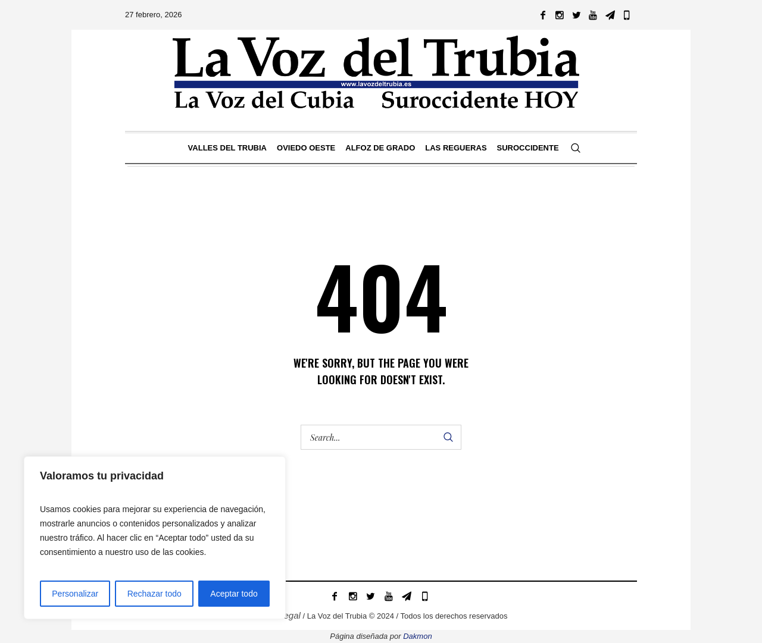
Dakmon (417, 636)
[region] (155, 537)
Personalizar (75, 593)
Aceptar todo (233, 593)
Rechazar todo (154, 593)
